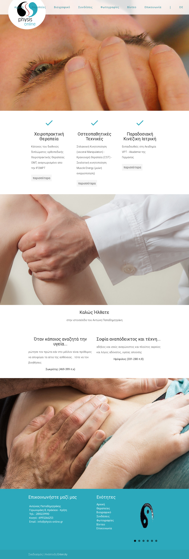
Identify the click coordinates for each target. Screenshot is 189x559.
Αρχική (101, 504)
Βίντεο (101, 524)
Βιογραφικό (104, 512)
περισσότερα (41, 178)
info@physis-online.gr (50, 521)
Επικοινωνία (104, 528)
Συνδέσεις (103, 516)
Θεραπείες (103, 508)
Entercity (62, 554)
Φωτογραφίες (105, 520)
